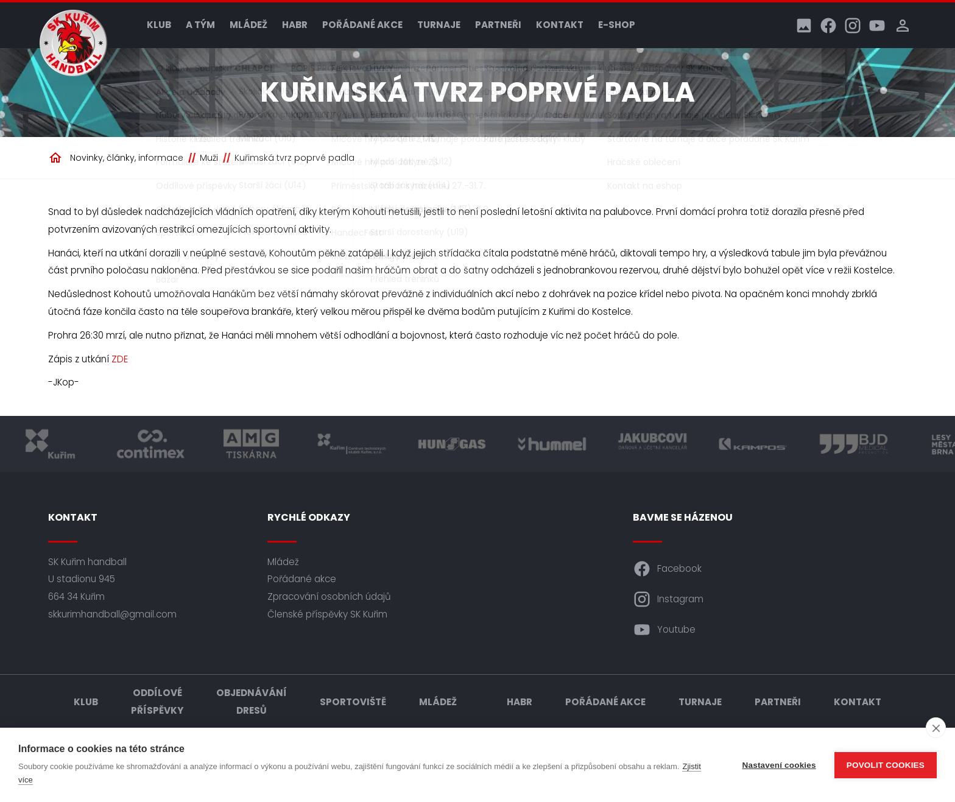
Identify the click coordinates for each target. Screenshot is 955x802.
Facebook (667, 569)
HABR (295, 24)
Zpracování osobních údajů (329, 596)
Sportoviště (353, 701)
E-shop (616, 24)
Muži (209, 158)
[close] (936, 727)
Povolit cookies (886, 765)
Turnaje (438, 24)
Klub (159, 24)
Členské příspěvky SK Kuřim (327, 614)
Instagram (668, 599)
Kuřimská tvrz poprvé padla (294, 158)
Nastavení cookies (779, 765)
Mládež (248, 24)
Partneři (498, 24)
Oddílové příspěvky (157, 701)
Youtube (664, 630)
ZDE (119, 359)
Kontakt (559, 24)
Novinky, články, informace (126, 158)
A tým (200, 24)
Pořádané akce (362, 24)
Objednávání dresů (251, 701)
